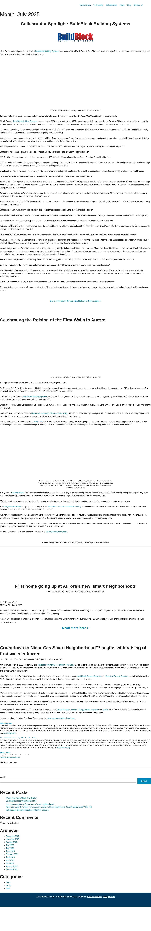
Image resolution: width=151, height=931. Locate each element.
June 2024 (11, 875)
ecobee (84, 734)
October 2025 (12, 866)
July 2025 (10, 869)
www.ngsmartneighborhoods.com (70, 742)
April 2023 (11, 887)
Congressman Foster (13, 525)
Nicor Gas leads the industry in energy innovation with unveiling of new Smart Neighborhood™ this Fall (54, 831)
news (8, 912)
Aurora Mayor (20, 511)
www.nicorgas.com (65, 757)
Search (3, 801)
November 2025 (13, 863)
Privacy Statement (113, 921)
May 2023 (10, 884)
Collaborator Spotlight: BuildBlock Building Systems (30, 834)
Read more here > (75, 646)
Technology (93, 5)
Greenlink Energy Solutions (133, 694)
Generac (108, 734)
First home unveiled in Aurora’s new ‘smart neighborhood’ (33, 828)
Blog (127, 5)
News (120, 5)
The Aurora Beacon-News (63, 550)
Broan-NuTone (73, 734)
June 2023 (11, 881)
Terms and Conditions (97, 921)
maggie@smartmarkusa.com (11, 781)
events (9, 909)
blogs (8, 906)
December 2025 (13, 860)
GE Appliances (96, 734)
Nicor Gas (41, 437)
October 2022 (12, 893)
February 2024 (13, 878)
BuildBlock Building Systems (53, 51)
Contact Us (138, 5)
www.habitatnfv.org (130, 772)
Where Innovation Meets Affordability (23, 822)
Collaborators (108, 5)
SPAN (119, 734)
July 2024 (10, 872)
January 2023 (12, 891)
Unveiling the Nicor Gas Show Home (23, 825)
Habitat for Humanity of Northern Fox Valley (56, 428)
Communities (79, 5)
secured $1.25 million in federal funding (70, 525)
